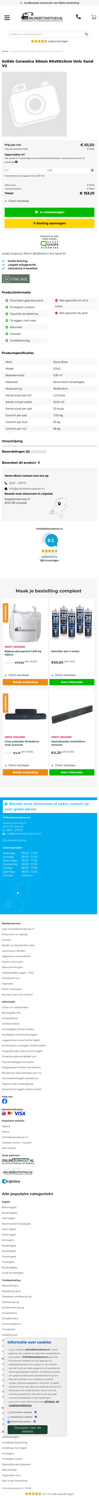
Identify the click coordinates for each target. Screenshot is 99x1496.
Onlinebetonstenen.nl (15, 1137)
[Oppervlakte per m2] (49, 170)
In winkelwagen (50, 212)
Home (5, 51)
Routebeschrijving (14, 840)
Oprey (5, 1131)
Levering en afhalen (14, 950)
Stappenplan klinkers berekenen (21, 1067)
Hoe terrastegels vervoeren (18, 1061)
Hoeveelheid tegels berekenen (20, 1078)
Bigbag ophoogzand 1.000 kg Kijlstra (23, 653)
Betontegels (9, 1207)
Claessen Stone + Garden (17, 1142)
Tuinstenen (8, 1329)
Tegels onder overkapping (17, 1083)
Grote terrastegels (12, 1272)
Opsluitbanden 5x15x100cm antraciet (68, 743)
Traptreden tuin (11, 1475)
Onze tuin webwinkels (15, 1007)
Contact (6, 939)
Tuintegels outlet (12, 1458)
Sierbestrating (10, 1302)
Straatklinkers (10, 1318)
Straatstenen (9, 1312)
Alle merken (9, 1148)
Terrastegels (9, 1256)
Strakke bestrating (13, 1307)
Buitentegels (9, 1212)
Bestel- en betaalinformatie (18, 945)
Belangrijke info (11, 1012)
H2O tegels (8, 1218)
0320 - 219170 (17, 483)
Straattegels (9, 1250)
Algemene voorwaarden (16, 956)
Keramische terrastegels (16, 1223)
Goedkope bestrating (14, 1442)
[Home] (42, 17)
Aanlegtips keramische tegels (19, 1034)
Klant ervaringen (12, 988)
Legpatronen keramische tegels (21, 1040)
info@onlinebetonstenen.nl (26, 488)
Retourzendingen (12, 967)
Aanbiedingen (10, 1436)
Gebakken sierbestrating (16, 1296)
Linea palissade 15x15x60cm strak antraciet (22, 743)
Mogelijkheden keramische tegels (22, 1051)
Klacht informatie (12, 961)
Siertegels (8, 1239)
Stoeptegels (9, 1245)
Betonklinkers (10, 1285)
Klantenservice (11, 978)
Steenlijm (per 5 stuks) (65, 651)
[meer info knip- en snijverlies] (17, 162)
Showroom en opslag (14, 934)
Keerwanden (9, 1469)
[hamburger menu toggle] (7, 17)
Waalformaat (10, 1334)
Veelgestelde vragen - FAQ (18, 972)
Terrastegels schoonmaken (18, 1029)
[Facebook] (4, 1101)
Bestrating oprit (11, 1291)
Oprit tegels (9, 1229)
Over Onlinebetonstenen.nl (18, 928)
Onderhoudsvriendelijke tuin (19, 1056)
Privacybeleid (10, 1018)
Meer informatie (72, 682)
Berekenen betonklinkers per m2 (21, 1072)
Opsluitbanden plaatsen (16, 1464)
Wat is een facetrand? (15, 1480)
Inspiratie (7, 983)
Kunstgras (8, 1453)
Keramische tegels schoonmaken (22, 1089)
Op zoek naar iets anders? (17, 994)
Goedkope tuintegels (14, 1447)
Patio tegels (9, 1234)
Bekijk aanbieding (25, 682)
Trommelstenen (11, 1323)
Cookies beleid (10, 1023)
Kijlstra (6, 1126)
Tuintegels (8, 1261)
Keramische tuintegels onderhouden (24, 1045)
